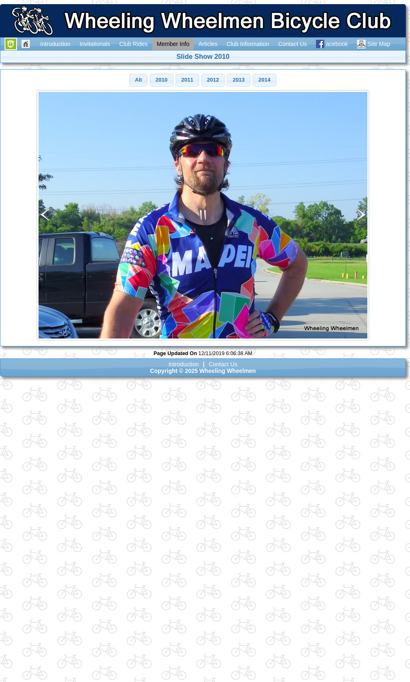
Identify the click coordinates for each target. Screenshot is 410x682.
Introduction (184, 364)
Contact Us (223, 364)
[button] (138, 80)
